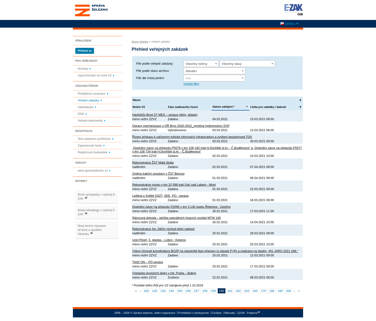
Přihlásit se (85, 50)
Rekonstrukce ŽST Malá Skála (153, 162)
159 (213, 291)
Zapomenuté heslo (90, 145)
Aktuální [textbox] (191, 71)
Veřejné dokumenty (90, 120)
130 (162, 291)
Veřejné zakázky (88, 100)
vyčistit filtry (191, 84)
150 (179, 291)
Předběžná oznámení (92, 93)
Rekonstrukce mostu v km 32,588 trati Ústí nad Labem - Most (174, 184)
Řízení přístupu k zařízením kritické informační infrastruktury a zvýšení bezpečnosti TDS (192, 137)
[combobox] (201, 63)
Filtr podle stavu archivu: (153, 71)
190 (280, 291)
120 (154, 291)
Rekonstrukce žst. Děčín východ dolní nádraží (163, 229)
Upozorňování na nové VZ (95, 75)
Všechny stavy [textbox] (232, 64)
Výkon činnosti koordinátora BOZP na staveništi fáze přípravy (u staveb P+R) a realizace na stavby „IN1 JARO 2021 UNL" (215, 251)
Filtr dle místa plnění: (150, 78)
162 (238, 291)
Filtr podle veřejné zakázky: (154, 63)
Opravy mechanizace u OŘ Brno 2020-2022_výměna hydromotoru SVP (180, 126)
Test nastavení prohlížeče (94, 139)
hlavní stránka (140, 41)
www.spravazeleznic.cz (93, 170)
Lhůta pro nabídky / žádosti (268, 106)
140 (171, 291)
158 (204, 291)
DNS (81, 114)
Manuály (230, 312)
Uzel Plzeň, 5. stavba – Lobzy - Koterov (159, 240)
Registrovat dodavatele (92, 152)
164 (255, 291)
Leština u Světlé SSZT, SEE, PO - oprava (160, 196)
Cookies (217, 312)
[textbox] (214, 78)
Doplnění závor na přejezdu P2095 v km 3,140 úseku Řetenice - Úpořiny (181, 207)
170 (263, 291)
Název (137, 100)
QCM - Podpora (248, 312)
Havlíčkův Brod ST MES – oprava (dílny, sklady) (165, 115)
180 (271, 291)
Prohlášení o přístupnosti (193, 312)
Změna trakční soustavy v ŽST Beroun (158, 173)
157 (196, 291)
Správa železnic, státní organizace (100, 10)
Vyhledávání (86, 107)
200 (288, 291)
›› (299, 291)
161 (229, 291)
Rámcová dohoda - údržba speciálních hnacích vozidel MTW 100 (176, 218)
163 (246, 291)
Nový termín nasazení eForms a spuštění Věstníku (92, 230)
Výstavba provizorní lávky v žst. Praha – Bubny (164, 273)
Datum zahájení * (223, 106)
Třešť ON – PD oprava (147, 262)
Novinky (83, 68)
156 (188, 291)
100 (146, 291)
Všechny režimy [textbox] (196, 64)
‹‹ (136, 291)
